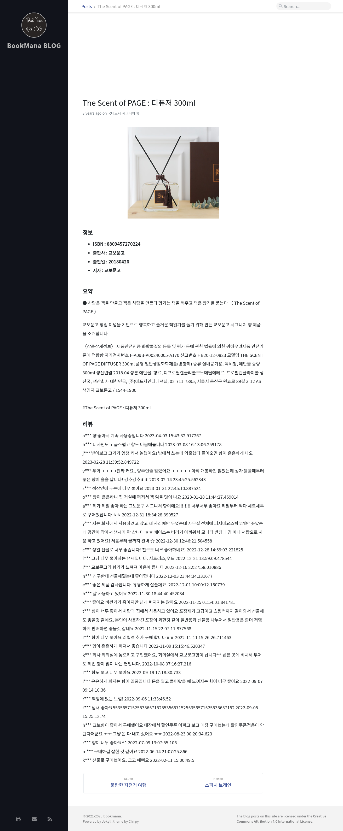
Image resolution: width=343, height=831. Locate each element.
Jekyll (106, 821)
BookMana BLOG (34, 45)
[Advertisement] (34, 136)
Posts (87, 6)
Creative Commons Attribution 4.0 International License (281, 818)
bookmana (112, 816)
